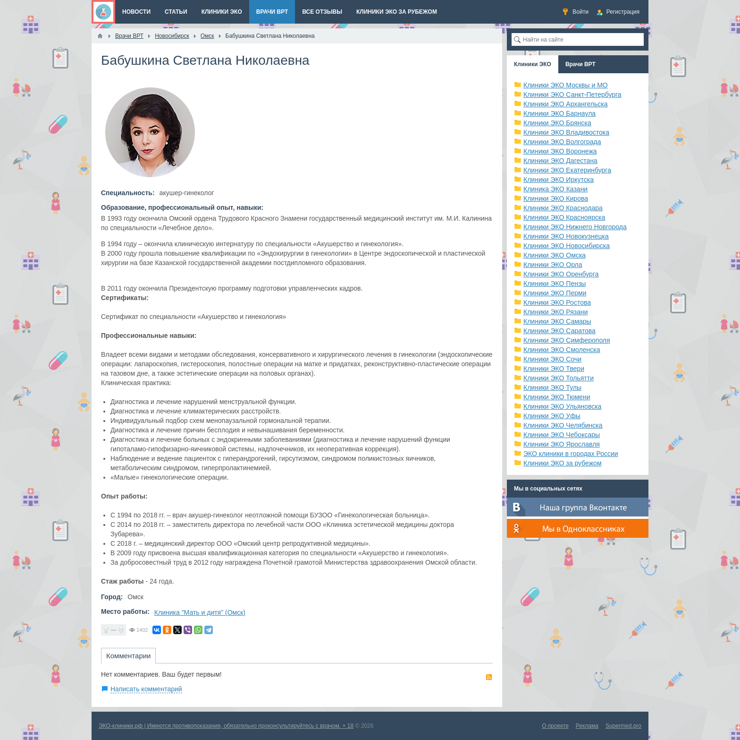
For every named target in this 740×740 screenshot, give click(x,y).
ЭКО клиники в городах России (570, 453)
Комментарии (128, 656)
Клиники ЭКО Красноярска (564, 217)
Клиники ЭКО (532, 64)
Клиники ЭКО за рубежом (562, 463)
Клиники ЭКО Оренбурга (561, 274)
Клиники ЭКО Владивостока (566, 132)
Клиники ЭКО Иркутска (558, 179)
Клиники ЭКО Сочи (552, 359)
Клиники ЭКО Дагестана (560, 160)
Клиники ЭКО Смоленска (561, 349)
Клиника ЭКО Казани (555, 189)
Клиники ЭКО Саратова (559, 331)
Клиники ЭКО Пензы (554, 283)
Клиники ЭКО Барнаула (559, 113)
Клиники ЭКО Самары (557, 321)
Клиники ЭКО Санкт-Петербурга (572, 94)
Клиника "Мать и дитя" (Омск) (199, 612)
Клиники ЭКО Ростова (557, 302)
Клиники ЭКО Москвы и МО (565, 85)
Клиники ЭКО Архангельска (565, 104)
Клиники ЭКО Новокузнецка (566, 236)
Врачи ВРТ (580, 64)
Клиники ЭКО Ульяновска (562, 406)
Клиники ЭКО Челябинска (563, 425)
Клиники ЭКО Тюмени (556, 397)
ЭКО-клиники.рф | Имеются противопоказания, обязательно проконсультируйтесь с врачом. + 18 (226, 726)
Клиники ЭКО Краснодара (563, 208)
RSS (489, 677)
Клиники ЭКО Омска (554, 255)
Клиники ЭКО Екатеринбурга (567, 170)
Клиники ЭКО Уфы (551, 416)
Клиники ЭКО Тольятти (558, 378)
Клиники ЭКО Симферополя (566, 340)
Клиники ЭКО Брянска (557, 123)
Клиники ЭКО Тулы (552, 387)
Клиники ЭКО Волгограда (562, 142)
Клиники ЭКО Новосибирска (566, 246)
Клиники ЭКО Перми (554, 293)
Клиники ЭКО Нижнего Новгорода (575, 227)
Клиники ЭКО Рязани (555, 312)
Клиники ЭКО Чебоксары (561, 435)
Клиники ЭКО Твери (553, 368)
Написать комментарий (146, 689)
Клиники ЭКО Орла (552, 264)
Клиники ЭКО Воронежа (560, 151)
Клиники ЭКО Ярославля (561, 444)
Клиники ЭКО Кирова (555, 198)
